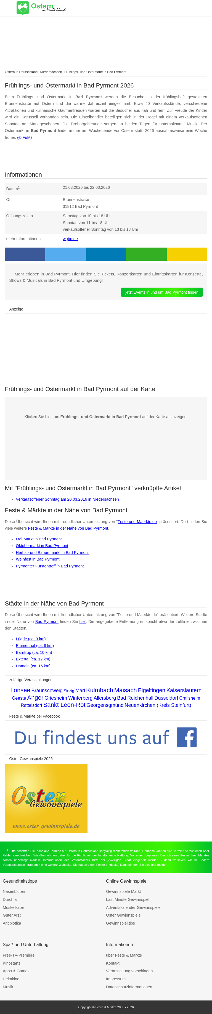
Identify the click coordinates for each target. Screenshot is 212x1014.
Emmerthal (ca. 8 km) (35, 645)
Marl (80, 690)
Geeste (19, 698)
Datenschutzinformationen (129, 987)
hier (83, 621)
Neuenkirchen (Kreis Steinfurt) (158, 705)
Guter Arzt (12, 915)
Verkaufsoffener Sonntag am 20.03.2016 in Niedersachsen (67, 499)
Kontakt (113, 963)
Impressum (116, 979)
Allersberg (105, 698)
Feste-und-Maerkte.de (137, 521)
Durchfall (10, 899)
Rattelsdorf (31, 705)
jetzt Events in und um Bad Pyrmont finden (161, 292)
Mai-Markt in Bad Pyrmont (39, 539)
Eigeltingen (151, 690)
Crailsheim (189, 698)
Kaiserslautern (184, 690)
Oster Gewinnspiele (123, 915)
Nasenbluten (14, 891)
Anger (35, 697)
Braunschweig (47, 690)
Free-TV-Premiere (19, 955)
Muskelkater (13, 907)
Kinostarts (11, 963)
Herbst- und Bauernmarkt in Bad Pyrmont (52, 552)
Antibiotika (12, 923)
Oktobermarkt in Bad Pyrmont (42, 545)
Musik (8, 987)
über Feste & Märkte (124, 955)
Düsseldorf (166, 698)
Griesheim (55, 698)
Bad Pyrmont (47, 621)
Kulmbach (99, 690)
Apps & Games (16, 971)
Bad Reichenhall (135, 698)
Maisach (125, 690)
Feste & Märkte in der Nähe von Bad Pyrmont (68, 528)
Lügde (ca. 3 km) (31, 639)
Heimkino (11, 979)
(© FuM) (24, 137)
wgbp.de (70, 239)
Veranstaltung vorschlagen (129, 971)
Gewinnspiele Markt (123, 891)
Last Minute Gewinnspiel (127, 899)
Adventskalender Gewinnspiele (133, 907)
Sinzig (69, 691)
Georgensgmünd (105, 705)
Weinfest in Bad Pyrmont (37, 559)
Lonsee (20, 690)
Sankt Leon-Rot (64, 704)
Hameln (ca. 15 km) (33, 666)
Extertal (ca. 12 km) (33, 659)
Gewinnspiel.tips (120, 923)
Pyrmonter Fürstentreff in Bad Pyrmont (50, 566)
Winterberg (80, 698)
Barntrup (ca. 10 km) (34, 652)
